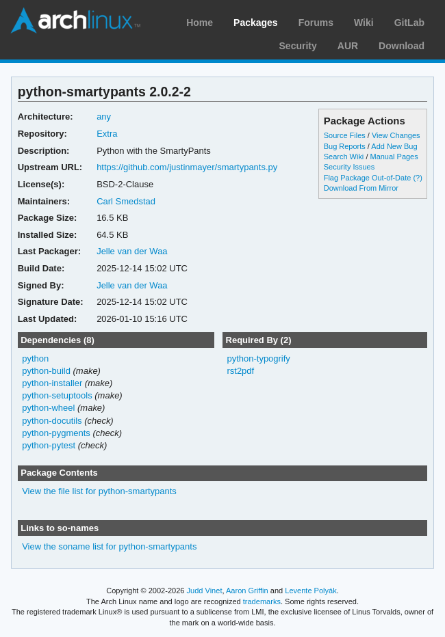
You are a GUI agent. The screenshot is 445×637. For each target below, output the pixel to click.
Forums (315, 22)
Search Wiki (344, 156)
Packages (255, 22)
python (35, 358)
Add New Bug (394, 146)
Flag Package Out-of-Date (367, 178)
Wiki (364, 22)
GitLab (409, 22)
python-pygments (56, 433)
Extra (107, 133)
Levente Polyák (310, 590)
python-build (46, 371)
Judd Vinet (204, 590)
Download (401, 45)
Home (199, 22)
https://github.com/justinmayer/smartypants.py (187, 167)
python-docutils (51, 421)
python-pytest (48, 445)
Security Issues (349, 167)
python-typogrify (258, 358)
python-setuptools (57, 395)
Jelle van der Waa (132, 251)
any (104, 116)
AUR (348, 45)
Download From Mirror (361, 188)
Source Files (345, 135)
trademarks (262, 601)
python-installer (52, 383)
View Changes (396, 135)
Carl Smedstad (126, 201)
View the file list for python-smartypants (99, 491)
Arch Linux (75, 20)
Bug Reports (345, 146)
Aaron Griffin (247, 590)
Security (298, 45)
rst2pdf (240, 371)
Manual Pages (394, 156)
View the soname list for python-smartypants (109, 546)
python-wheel (48, 408)
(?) (417, 178)
